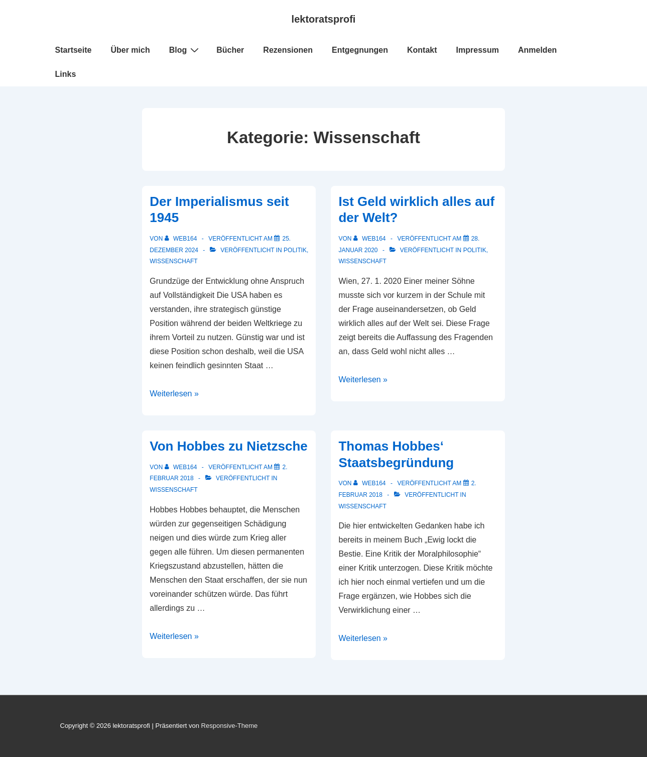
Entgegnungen (360, 50)
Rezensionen (288, 50)
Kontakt (422, 50)
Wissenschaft (173, 261)
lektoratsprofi (324, 19)
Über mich (130, 50)
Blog (185, 50)
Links (65, 74)
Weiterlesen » (174, 393)
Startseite (73, 50)
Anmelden (537, 50)
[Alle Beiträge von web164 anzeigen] (182, 238)
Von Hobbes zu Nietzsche (228, 446)
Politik (295, 250)
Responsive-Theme (229, 725)
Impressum (477, 50)
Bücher (230, 50)
